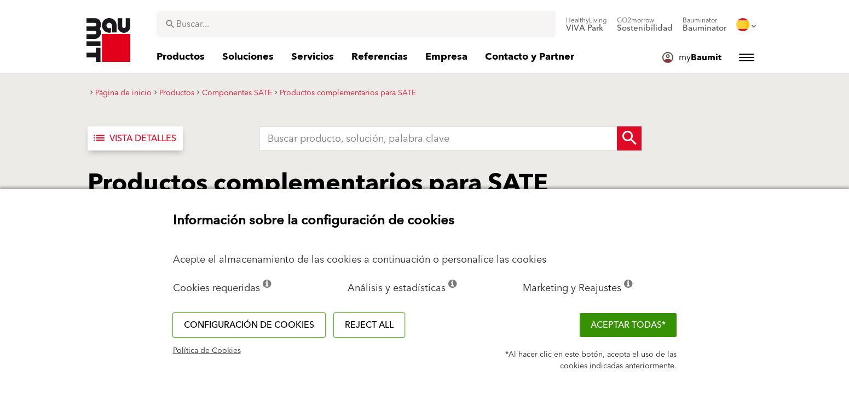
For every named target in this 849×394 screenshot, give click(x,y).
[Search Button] (629, 138)
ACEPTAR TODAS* (628, 325)
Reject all (369, 325)
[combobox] (356, 24)
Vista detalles (134, 138)
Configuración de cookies (249, 325)
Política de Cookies (207, 350)
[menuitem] (586, 24)
